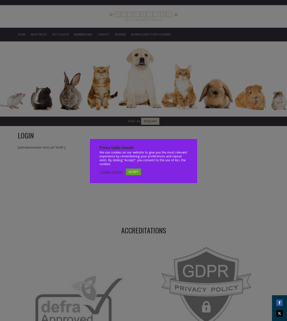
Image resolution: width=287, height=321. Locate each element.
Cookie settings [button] (112, 172)
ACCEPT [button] (133, 172)
